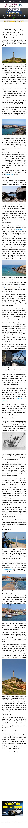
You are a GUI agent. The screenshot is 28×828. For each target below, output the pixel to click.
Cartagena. (19, 229)
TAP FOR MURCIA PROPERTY (14, 21)
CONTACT (5, 1)
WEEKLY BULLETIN (21, 1)
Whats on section (7, 569)
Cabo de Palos (9, 174)
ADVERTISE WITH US (12, 1)
